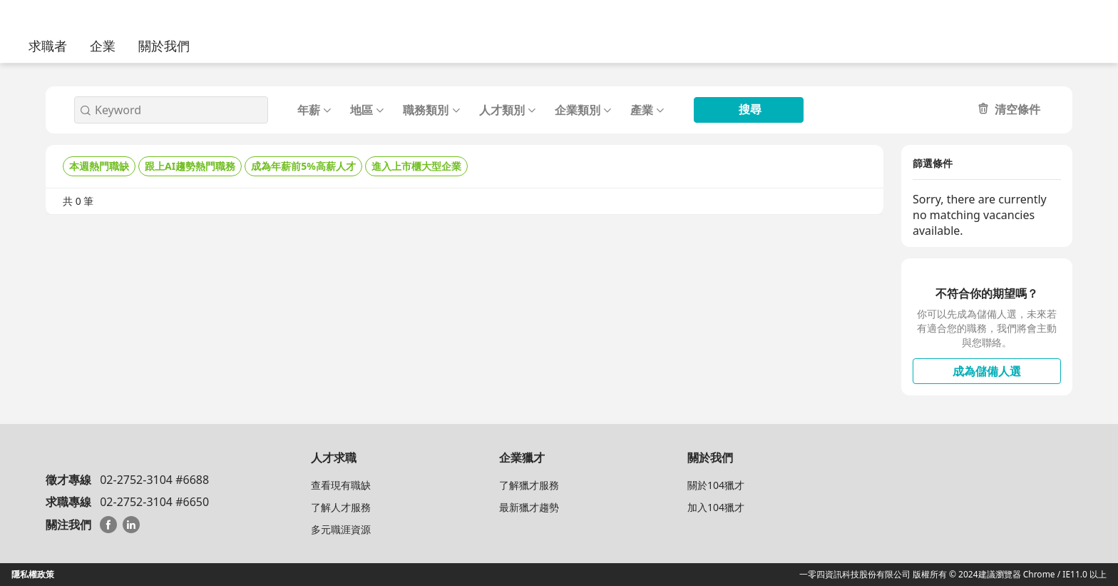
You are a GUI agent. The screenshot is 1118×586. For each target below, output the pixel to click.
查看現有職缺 (341, 485)
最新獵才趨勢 (529, 507)
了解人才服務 (341, 507)
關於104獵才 (715, 485)
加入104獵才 (715, 507)
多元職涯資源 (341, 529)
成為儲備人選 (987, 371)
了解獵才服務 (529, 485)
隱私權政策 (32, 574)
